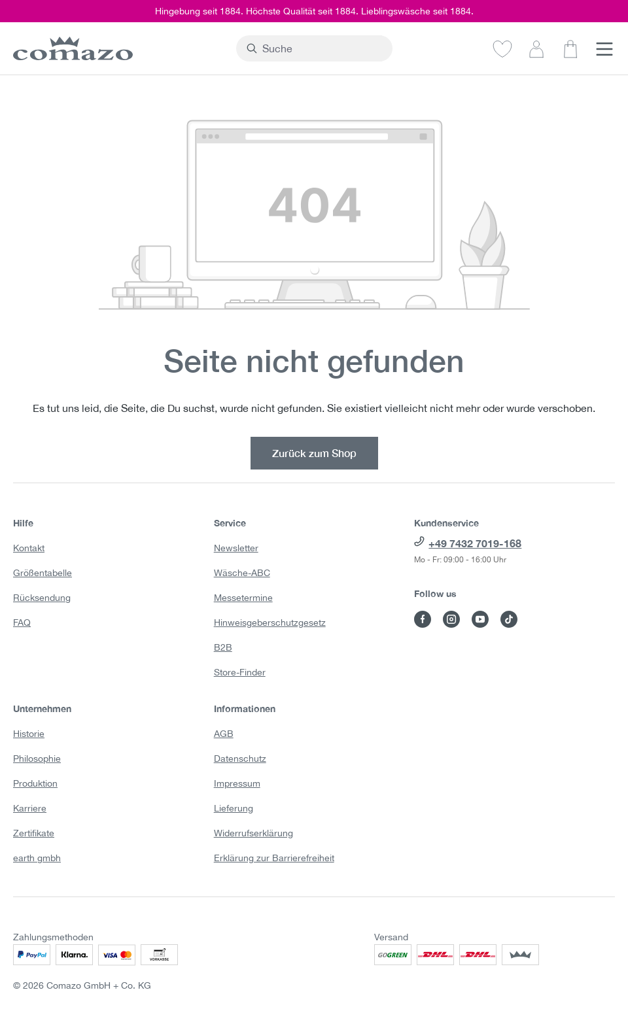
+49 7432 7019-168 (474, 543)
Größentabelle (42, 573)
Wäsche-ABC (242, 573)
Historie (28, 733)
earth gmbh (37, 858)
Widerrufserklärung (253, 833)
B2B (223, 647)
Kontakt (28, 548)
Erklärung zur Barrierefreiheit (274, 858)
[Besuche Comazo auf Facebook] (422, 619)
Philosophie (37, 758)
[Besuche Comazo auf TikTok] (508, 619)
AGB (224, 733)
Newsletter (236, 548)
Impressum (237, 783)
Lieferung (233, 808)
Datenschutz (240, 758)
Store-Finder (240, 672)
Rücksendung (42, 597)
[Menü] (604, 48)
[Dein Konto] (536, 48)
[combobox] (322, 48)
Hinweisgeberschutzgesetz (270, 622)
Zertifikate (33, 833)
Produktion (35, 783)
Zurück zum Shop (314, 453)
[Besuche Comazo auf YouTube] (480, 619)
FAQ (22, 622)
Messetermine (243, 597)
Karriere (29, 808)
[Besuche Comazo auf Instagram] (451, 619)
